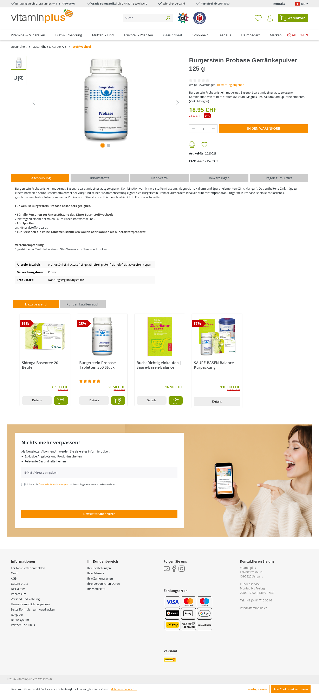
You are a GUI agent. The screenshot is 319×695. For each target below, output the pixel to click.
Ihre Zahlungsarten (100, 578)
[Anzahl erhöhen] (213, 128)
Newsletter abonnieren (99, 514)
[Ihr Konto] (269, 18)
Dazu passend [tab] (35, 304)
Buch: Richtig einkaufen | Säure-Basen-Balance (159, 364)
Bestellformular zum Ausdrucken (33, 609)
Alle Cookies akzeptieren (291, 689)
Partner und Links (23, 625)
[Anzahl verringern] (193, 128)
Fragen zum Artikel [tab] (279, 178)
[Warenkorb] (293, 18)
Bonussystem (20, 620)
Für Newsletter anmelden (28, 568)
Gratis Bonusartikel (104, 3)
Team (14, 573)
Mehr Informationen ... (124, 689)
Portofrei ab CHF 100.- (215, 3)
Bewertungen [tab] (219, 178)
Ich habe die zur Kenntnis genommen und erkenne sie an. (70, 484)
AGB (14, 578)
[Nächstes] (178, 102)
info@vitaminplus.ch (253, 608)
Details (37, 400)
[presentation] (52, 497)
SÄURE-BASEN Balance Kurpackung (214, 364)
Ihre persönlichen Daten (103, 584)
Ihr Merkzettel (96, 589)
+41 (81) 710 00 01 (64, 3)
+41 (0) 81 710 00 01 (258, 600)
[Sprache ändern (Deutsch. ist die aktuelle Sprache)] (301, 4)
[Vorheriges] (34, 102)
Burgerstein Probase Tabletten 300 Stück (97, 364)
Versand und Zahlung (25, 599)
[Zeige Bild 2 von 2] (108, 145)
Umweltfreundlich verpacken (30, 604)
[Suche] (143, 18)
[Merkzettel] (258, 18)
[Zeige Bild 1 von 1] (102, 145)
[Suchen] (168, 18)
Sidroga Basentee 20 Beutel (40, 364)
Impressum (18, 594)
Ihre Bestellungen (99, 568)
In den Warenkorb (263, 128)
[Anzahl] (203, 128)
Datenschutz (19, 584)
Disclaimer (18, 589)
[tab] (40, 178)
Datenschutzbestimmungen (53, 484)
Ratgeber (17, 615)
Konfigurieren (257, 689)
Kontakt (279, 4)
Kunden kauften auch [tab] (82, 304)
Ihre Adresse (95, 573)
